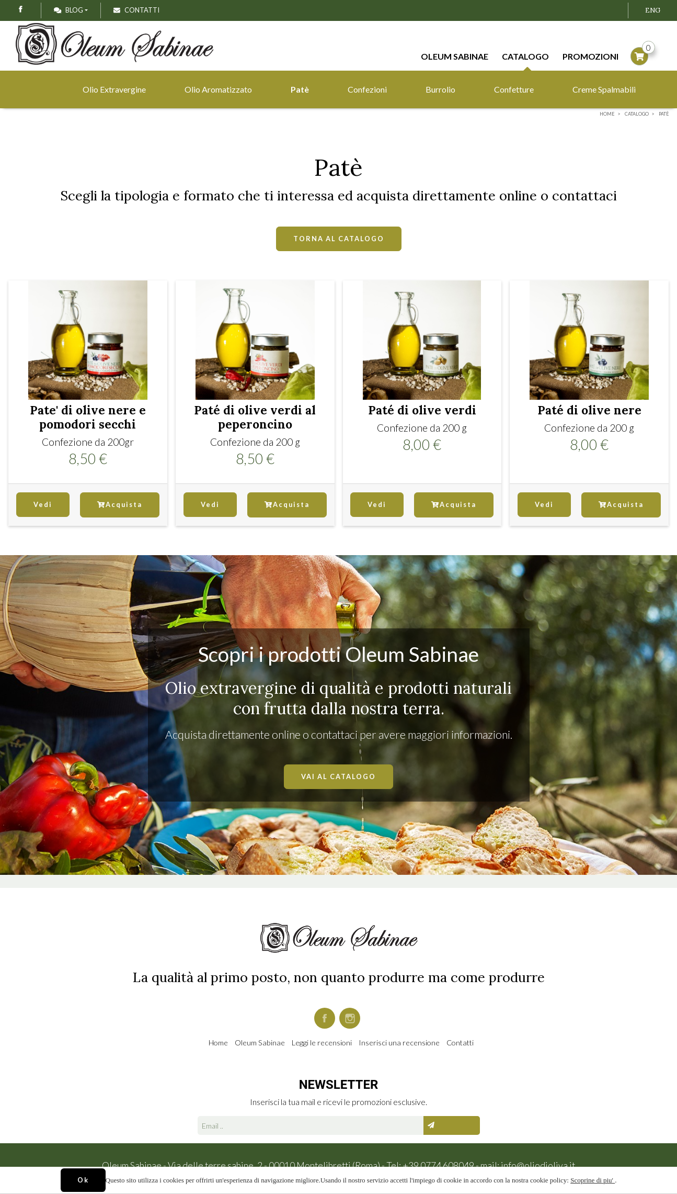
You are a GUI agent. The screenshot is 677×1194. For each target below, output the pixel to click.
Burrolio (440, 89)
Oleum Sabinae (454, 56)
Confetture (514, 89)
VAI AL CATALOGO (338, 776)
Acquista (119, 504)
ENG (652, 10)
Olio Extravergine (114, 89)
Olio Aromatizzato (218, 89)
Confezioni (367, 89)
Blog (68, 10)
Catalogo (525, 58)
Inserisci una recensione (399, 1042)
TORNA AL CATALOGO (338, 238)
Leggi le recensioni (322, 1042)
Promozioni (590, 56)
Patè (300, 89)
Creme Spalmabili (604, 89)
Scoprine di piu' (592, 1180)
